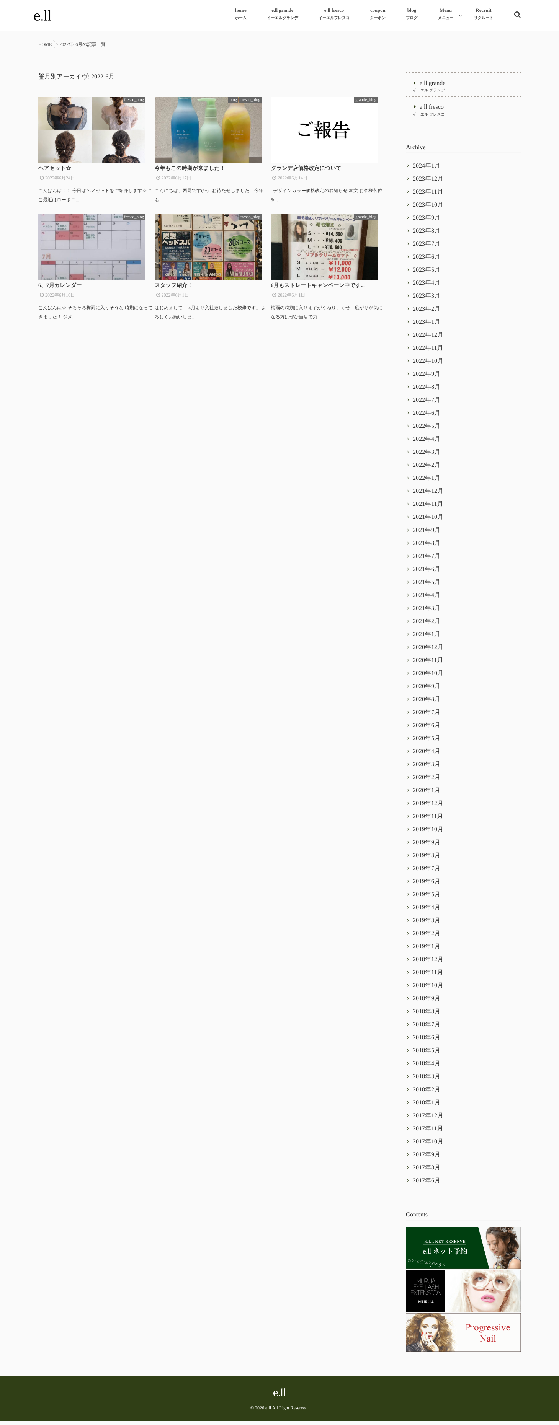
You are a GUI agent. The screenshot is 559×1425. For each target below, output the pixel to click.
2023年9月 (426, 222)
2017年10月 (428, 1146)
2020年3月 (426, 768)
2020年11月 (428, 664)
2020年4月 (426, 755)
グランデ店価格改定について (306, 173)
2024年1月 (426, 170)
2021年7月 (426, 560)
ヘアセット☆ (54, 173)
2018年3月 (426, 1081)
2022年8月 (426, 391)
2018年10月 (428, 989)
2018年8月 (426, 1015)
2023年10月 (428, 209)
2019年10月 (428, 833)
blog (242, 99)
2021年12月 (428, 495)
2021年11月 (428, 508)
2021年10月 (428, 521)
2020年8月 (426, 703)
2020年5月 (426, 742)
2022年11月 (428, 352)
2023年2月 (426, 313)
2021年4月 (426, 599)
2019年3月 (426, 924)
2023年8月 (426, 235)
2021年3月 (426, 612)
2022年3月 (426, 456)
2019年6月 (426, 885)
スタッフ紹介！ (174, 295)
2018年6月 (426, 1042)
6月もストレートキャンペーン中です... (317, 295)
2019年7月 (426, 872)
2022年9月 (426, 378)
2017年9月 (426, 1159)
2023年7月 (426, 248)
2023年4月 (426, 287)
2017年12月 (428, 1120)
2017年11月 (428, 1133)
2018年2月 (426, 1094)
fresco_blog (143, 99)
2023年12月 (428, 183)
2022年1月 (426, 482)
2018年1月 (426, 1107)
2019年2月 (426, 937)
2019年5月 (426, 898)
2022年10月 (428, 365)
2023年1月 (426, 326)
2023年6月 (426, 261)
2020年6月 (426, 729)
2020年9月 (426, 690)
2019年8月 (426, 859)
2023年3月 (426, 300)
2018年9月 (426, 1002)
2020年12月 (428, 651)
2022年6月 (426, 417)
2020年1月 (426, 794)
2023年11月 (428, 196)
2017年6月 (426, 1185)
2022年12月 (428, 339)
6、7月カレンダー (60, 295)
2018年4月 (426, 1068)
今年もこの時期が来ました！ (190, 173)
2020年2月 (426, 781)
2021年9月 (426, 534)
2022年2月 (426, 469)
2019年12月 (428, 807)
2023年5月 (426, 274)
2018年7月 (426, 1029)
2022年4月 (426, 443)
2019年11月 (428, 820)
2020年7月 (426, 716)
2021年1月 (426, 638)
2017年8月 (426, 1172)
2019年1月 (426, 950)
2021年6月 (426, 573)
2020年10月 (428, 677)
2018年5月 (426, 1055)
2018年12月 (428, 963)
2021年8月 (426, 547)
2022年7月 (426, 404)
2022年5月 (426, 430)
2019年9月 (426, 846)
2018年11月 (428, 976)
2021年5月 (426, 586)
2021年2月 (426, 625)
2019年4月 (426, 911)
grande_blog (374, 99)
